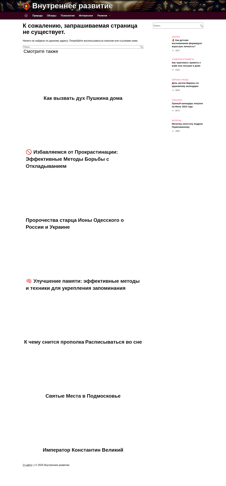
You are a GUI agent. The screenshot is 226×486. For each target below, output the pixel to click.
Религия (102, 15)
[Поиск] (141, 47)
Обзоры (51, 15)
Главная (26, 15)
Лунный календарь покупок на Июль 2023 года (187, 105)
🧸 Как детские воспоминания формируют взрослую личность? (187, 43)
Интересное (86, 15)
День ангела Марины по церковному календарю (185, 84)
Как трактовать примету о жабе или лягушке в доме (186, 64)
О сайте (27, 465)
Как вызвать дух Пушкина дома (83, 98)
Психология (68, 15)
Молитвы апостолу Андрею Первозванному (187, 125)
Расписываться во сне (113, 342)
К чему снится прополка (54, 342)
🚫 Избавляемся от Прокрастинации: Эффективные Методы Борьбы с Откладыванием (72, 159)
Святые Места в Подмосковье (83, 396)
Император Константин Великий (83, 450)
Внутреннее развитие (72, 6)
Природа (37, 15)
